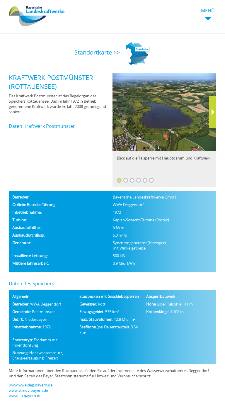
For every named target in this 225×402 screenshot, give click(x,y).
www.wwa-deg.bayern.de (30, 385)
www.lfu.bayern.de (25, 395)
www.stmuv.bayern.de (28, 390)
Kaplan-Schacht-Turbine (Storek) (141, 220)
